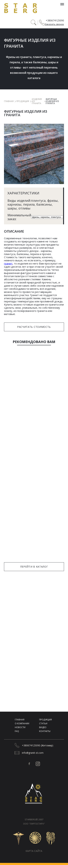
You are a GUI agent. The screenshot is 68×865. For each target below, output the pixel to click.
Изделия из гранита (37, 101)
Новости (20, 727)
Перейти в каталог (34, 566)
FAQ (17, 731)
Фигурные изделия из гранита (52, 101)
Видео (42, 727)
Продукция (22, 101)
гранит (8, 263)
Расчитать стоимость (34, 326)
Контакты (44, 731)
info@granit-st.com (32, 753)
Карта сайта (34, 851)
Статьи (43, 723)
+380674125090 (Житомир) (37, 745)
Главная (9, 101)
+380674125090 (55, 20)
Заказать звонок (54, 24)
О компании (22, 723)
